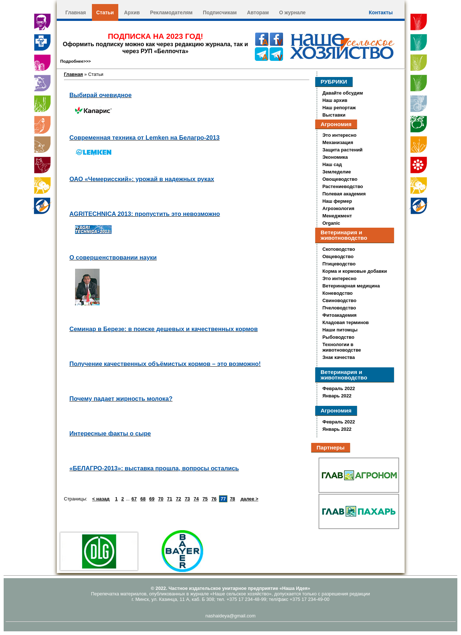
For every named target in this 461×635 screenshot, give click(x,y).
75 (205, 499)
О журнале (292, 12)
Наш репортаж (339, 107)
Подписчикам (220, 12)
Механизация (338, 142)
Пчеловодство (339, 308)
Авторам (258, 12)
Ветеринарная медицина (351, 286)
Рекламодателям (171, 12)
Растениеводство (343, 186)
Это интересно (340, 135)
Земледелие (337, 172)
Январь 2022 (337, 396)
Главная (76, 12)
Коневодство (338, 293)
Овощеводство (340, 179)
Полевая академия (344, 194)
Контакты (381, 12)
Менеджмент (337, 216)
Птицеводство (339, 264)
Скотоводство (339, 249)
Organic (331, 223)
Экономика (335, 157)
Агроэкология (338, 208)
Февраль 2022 (339, 388)
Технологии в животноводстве (342, 347)
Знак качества (339, 357)
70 (160, 499)
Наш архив (335, 100)
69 (152, 499)
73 (187, 499)
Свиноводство (340, 300)
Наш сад (332, 164)
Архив (132, 12)
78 (232, 499)
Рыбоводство (338, 337)
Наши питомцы (340, 330)
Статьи (105, 12)
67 (134, 499)
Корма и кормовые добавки (355, 271)
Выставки (334, 115)
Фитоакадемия (340, 315)
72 (178, 499)
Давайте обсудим (343, 93)
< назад (100, 499)
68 (142, 499)
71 (169, 499)
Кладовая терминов (346, 322)
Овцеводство (338, 256)
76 (213, 499)
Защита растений (343, 150)
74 (196, 499)
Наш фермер (337, 201)
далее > (249, 499)
